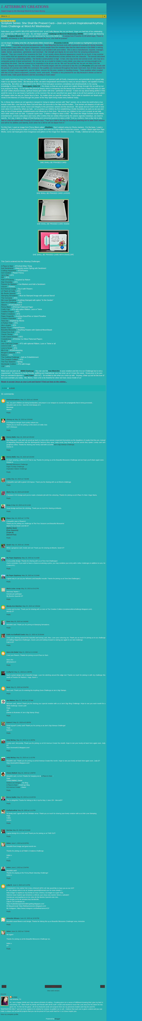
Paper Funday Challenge (15, 466)
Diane (8, 518)
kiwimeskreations (13, 400)
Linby (8, 479)
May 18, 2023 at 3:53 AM (23, 419)
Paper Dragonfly (7, 316)
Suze (8, 687)
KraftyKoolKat (11, 810)
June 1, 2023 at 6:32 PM (20, 843)
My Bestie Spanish (8, 293)
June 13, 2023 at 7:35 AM (20, 931)
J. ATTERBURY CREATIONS (25, 6)
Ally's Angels (6, 325)
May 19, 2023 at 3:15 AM (30, 575)
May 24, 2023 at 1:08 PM (27, 773)
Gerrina (9, 830)
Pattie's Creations (8, 314)
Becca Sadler (11, 797)
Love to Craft (6, 346)
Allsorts (4, 305)
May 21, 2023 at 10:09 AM (35, 634)
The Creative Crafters (9, 359)
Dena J (9, 505)
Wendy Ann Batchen (14, 606)
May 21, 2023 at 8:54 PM (20, 687)
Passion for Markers (9, 284)
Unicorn (4, 286)
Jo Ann (14, 997)
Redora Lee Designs (13, 783)
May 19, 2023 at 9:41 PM (30, 588)
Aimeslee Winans (13, 918)
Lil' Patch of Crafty (8, 291)
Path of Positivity (7, 280)
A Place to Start (7, 266)
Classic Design (7, 334)
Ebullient (49, 127)
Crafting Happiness (8, 271)
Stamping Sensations (9, 296)
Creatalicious (6, 339)
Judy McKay (11, 740)
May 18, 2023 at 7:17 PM (20, 518)
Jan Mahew (10, 700)
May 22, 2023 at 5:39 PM (22, 722)
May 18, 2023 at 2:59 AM (29, 400)
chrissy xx (10, 419)
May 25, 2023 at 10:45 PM (26, 797)
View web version (53, 991)
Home (53, 986)
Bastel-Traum (6, 328)
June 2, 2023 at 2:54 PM (20, 867)
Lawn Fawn (29, 375)
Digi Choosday (7, 282)
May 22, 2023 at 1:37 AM (24, 700)
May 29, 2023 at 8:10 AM (21, 830)
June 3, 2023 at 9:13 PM (21, 885)
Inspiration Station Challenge (16, 469)
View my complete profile (9, 1014)
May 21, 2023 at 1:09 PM (23, 672)
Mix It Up (4, 350)
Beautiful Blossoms (8, 330)
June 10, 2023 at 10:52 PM (29, 918)
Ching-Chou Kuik (7, 332)
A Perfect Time (7, 323)
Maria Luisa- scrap (13, 588)
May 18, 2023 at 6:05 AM (25, 437)
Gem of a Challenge (9, 302)
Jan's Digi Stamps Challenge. (64, 444)
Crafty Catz (5, 309)
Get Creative (6, 273)
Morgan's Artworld (8, 353)
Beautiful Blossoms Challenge (17, 464)
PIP (2, 277)
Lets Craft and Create (9, 344)
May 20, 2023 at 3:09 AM (31, 606)
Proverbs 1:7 (88, 66)
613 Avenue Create (8, 289)
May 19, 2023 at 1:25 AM (20, 545)
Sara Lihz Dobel (12, 652)
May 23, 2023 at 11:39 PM (25, 740)
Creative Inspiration (8, 318)
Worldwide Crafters (8, 364)
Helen (8, 843)
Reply (8, 412)
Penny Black (6, 307)
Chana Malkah (11, 773)
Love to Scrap (6, 348)
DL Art (3, 341)
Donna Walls (11, 437)
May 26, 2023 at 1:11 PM (27, 810)
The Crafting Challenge (10, 357)
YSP (3, 366)
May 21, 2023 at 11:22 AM (28, 652)
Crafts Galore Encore (9, 337)
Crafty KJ (10, 672)
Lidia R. (9, 885)
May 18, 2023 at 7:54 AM (20, 479)
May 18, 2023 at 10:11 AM (21, 505)
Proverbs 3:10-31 (61, 43)
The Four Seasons (8, 362)
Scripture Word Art (15, 36)
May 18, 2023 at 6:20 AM (25, 457)
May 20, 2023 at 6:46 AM (19, 621)
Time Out (4, 321)
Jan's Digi (5, 275)
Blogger (57, 1019)
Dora (8, 621)
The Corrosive (6, 298)
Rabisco (4, 355)
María (8, 492)
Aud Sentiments (7, 268)
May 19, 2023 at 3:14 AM (30, 558)
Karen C (9, 722)
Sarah (8, 545)
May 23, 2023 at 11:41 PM (25, 757)
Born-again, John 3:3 (31, 86)
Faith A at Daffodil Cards (15, 634)
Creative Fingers (7, 312)
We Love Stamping (8, 300)
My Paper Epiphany (13, 558)
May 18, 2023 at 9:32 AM (20, 492)
